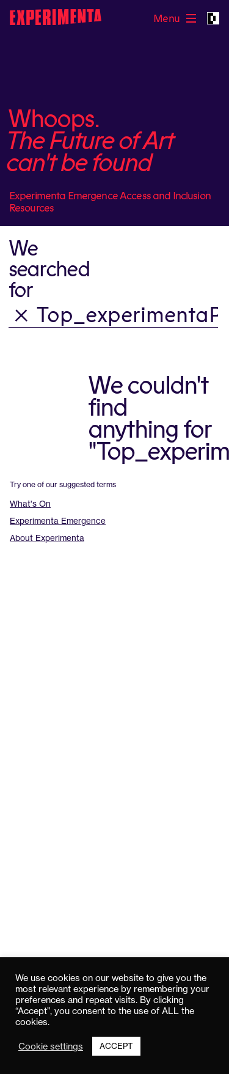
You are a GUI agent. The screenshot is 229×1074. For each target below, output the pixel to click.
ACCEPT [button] (116, 1046)
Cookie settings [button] (50, 1046)
